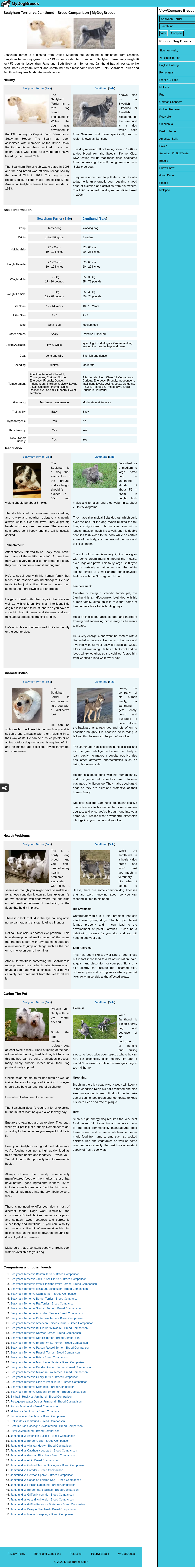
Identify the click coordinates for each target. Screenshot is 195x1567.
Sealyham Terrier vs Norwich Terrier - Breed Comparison (46, 1332)
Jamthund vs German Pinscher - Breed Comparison (43, 1455)
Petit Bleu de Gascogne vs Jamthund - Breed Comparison (47, 1426)
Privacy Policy (16, 1553)
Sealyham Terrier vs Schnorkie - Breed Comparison (42, 1386)
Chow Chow (152, 168)
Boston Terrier (153, 131)
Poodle (149, 182)
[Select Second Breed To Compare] (169, 26)
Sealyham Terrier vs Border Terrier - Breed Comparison (45, 1298)
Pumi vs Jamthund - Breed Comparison (35, 1430)
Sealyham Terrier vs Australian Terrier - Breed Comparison (47, 1313)
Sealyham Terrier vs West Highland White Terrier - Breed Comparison (54, 1283)
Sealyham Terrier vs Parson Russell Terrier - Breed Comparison (50, 1347)
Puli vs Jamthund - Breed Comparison (34, 1406)
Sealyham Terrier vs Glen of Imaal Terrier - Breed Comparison (49, 1381)
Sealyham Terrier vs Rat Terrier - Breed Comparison (43, 1303)
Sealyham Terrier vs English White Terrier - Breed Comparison (49, 1342)
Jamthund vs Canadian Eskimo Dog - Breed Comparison (46, 1479)
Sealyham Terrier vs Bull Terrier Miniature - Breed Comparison (49, 1328)
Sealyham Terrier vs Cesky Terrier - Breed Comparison (44, 1377)
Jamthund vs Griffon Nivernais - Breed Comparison (42, 1494)
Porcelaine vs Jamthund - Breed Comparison (38, 1416)
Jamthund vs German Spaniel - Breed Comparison (42, 1475)
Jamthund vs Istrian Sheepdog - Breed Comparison (42, 1514)
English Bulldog (154, 65)
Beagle (149, 160)
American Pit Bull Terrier (160, 153)
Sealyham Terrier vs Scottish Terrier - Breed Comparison (46, 1308)
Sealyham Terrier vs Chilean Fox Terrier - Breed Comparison (48, 1391)
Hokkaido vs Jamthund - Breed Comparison (38, 1421)
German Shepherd (156, 101)
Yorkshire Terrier (155, 57)
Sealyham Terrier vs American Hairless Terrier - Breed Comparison (52, 1323)
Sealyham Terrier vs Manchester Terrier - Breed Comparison (48, 1362)
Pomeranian (152, 72)
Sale (48, 88)
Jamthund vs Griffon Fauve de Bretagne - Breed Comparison (48, 1504)
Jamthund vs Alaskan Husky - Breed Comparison (41, 1445)
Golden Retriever (155, 109)
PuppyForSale (100, 1553)
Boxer (148, 146)
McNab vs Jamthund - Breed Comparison (36, 1411)
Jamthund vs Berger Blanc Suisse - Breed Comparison (45, 1489)
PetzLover (76, 1553)
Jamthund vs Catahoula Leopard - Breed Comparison (44, 1450)
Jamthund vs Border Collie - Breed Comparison (40, 1440)
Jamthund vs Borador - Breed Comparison (37, 1470)
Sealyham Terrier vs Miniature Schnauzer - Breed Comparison (49, 1288)
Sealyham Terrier (33, 88)
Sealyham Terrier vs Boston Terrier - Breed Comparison (45, 1274)
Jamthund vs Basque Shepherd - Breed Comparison (43, 1509)
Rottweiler (151, 116)
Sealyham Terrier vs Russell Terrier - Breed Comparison (45, 1352)
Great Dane (152, 175)
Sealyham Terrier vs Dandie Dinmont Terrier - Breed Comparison (51, 1367)
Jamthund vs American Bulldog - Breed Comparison (43, 1435)
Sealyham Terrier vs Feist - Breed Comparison (39, 1357)
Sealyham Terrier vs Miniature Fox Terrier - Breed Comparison (49, 1372)
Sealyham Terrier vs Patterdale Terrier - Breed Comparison (47, 1318)
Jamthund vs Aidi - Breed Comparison (34, 1460)
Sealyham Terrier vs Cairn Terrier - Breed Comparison (44, 1293)
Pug (147, 94)
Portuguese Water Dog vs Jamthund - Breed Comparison (46, 1401)
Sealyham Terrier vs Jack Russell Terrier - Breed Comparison (48, 1279)
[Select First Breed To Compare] (169, 19)
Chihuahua (151, 124)
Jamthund (101, 88)
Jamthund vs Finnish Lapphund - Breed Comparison (43, 1484)
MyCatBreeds (126, 1553)
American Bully (154, 138)
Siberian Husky (154, 50)
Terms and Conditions (47, 1553)
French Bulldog (154, 79)
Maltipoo (150, 190)
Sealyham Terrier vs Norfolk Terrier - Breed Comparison (45, 1337)
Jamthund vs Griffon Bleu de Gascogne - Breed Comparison (48, 1465)
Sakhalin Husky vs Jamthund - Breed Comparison (41, 1396)
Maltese (149, 87)
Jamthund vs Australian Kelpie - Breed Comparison (42, 1499)
